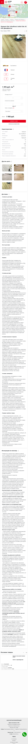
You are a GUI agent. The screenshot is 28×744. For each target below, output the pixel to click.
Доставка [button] (5, 194)
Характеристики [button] (8, 129)
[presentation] (23, 652)
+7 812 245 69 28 (17, 732)
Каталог (14, 740)
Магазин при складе (14, 727)
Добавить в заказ (14, 121)
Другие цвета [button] (7, 161)
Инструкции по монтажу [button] (10, 451)
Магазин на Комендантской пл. (14, 724)
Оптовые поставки (14, 742)
